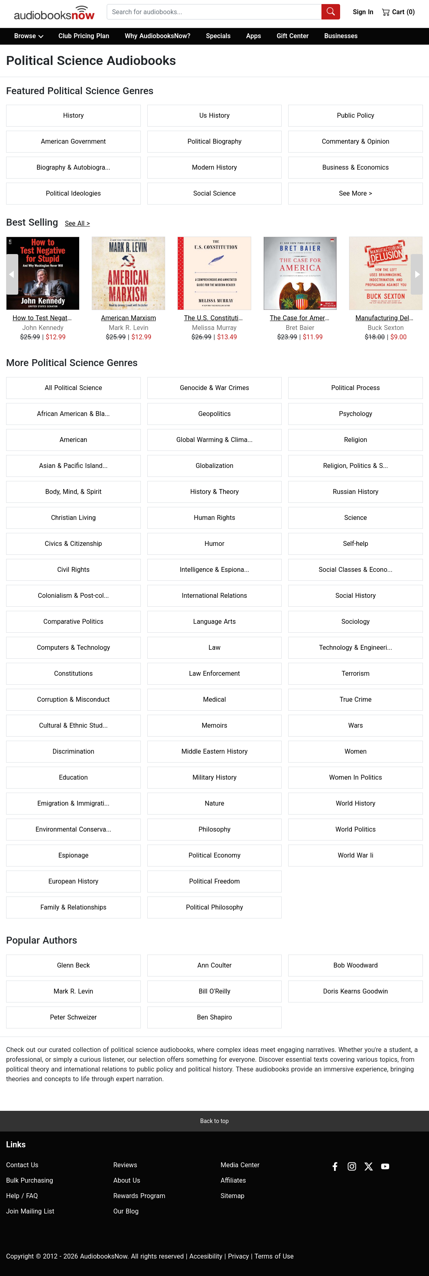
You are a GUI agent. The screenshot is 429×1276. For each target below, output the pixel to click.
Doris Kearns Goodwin (355, 991)
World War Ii (355, 855)
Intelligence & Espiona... (214, 569)
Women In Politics (355, 777)
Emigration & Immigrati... (73, 803)
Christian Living (73, 518)
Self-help (355, 543)
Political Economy (215, 855)
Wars (355, 725)
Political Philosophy (214, 907)
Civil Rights (73, 569)
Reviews (125, 1165)
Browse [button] (28, 36)
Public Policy (355, 115)
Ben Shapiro (214, 1017)
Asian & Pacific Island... (73, 466)
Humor (214, 543)
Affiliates (233, 1180)
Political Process (355, 388)
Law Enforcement (214, 673)
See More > (355, 193)
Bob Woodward (355, 965)
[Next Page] (417, 274)
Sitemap (233, 1196)
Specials (218, 36)
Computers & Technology (73, 647)
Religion (355, 440)
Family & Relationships (73, 907)
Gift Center (293, 36)
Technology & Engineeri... (355, 647)
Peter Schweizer (73, 1017)
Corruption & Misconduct (73, 699)
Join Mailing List (30, 1211)
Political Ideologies (73, 193)
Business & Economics (355, 167)
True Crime (356, 699)
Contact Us (22, 1165)
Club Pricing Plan (83, 36)
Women (355, 751)
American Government (73, 141)
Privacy (238, 1256)
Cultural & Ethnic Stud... (73, 725)
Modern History (214, 167)
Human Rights (214, 518)
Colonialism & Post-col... (73, 595)
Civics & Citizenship (73, 543)
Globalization (214, 466)
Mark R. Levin (73, 991)
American (73, 440)
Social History (355, 595)
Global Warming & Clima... (215, 440)
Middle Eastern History (214, 751)
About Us (126, 1180)
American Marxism (128, 318)
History (73, 115)
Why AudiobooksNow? (157, 36)
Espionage (73, 855)
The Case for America (300, 318)
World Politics (356, 829)
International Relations (214, 595)
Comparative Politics (73, 621)
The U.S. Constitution (214, 318)
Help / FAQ (22, 1196)
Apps (253, 36)
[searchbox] (214, 11)
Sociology (355, 621)
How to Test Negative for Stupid (43, 318)
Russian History (356, 492)
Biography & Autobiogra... (73, 167)
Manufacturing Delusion (386, 318)
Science (355, 518)
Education (73, 777)
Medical (214, 699)
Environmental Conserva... (74, 829)
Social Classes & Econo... (355, 569)
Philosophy (214, 829)
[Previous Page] (12, 274)
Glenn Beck (73, 965)
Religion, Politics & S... (355, 466)
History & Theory (214, 492)
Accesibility (206, 1256)
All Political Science (73, 388)
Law (214, 647)
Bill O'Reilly (214, 991)
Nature (214, 803)
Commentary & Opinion (355, 141)
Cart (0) (398, 12)
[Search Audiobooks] (330, 11)
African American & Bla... (73, 414)
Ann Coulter (214, 965)
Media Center (240, 1165)
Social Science (214, 193)
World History (355, 803)
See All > (77, 223)
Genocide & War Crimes (214, 388)
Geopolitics (214, 414)
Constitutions (73, 673)
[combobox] (223, 11)
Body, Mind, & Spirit (73, 492)
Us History (214, 115)
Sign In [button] (363, 12)
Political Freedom (214, 881)
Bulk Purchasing (29, 1180)
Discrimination (73, 751)
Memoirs (214, 725)
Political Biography (214, 141)
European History (73, 881)
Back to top (214, 1121)
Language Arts (214, 621)
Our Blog (125, 1211)
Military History (214, 777)
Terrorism (356, 673)
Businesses (341, 36)
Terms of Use (274, 1256)
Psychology (355, 414)
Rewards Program (139, 1196)
